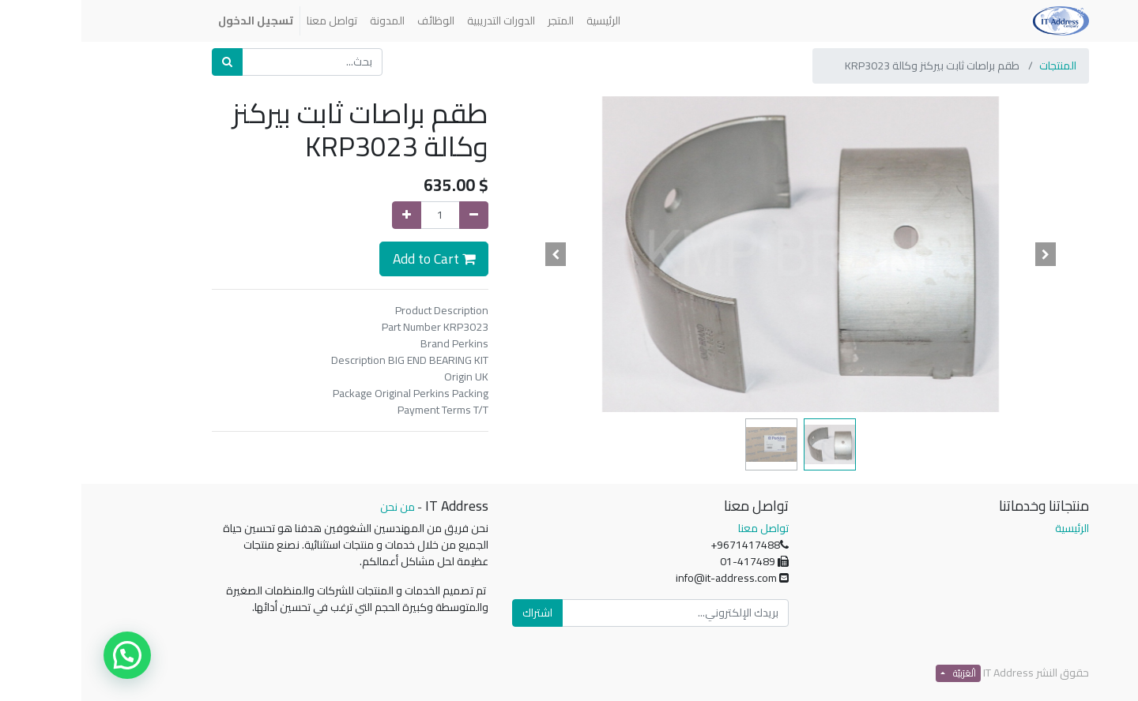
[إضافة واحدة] (325, 215)
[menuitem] (522, 21)
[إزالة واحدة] (392, 215)
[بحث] (145, 62)
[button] (964, 254)
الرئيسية (991, 528)
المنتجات (976, 65)
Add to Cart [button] (352, 259)
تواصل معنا (682, 528)
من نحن (316, 507)
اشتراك (456, 612)
